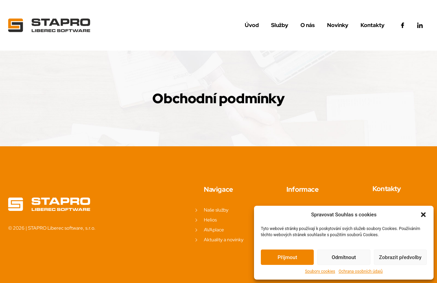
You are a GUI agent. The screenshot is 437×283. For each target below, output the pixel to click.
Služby (279, 25)
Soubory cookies (320, 271)
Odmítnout (344, 257)
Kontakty (372, 25)
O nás (307, 25)
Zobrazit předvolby (400, 257)
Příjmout (287, 257)
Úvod (252, 25)
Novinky (337, 25)
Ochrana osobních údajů (361, 271)
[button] (423, 214)
